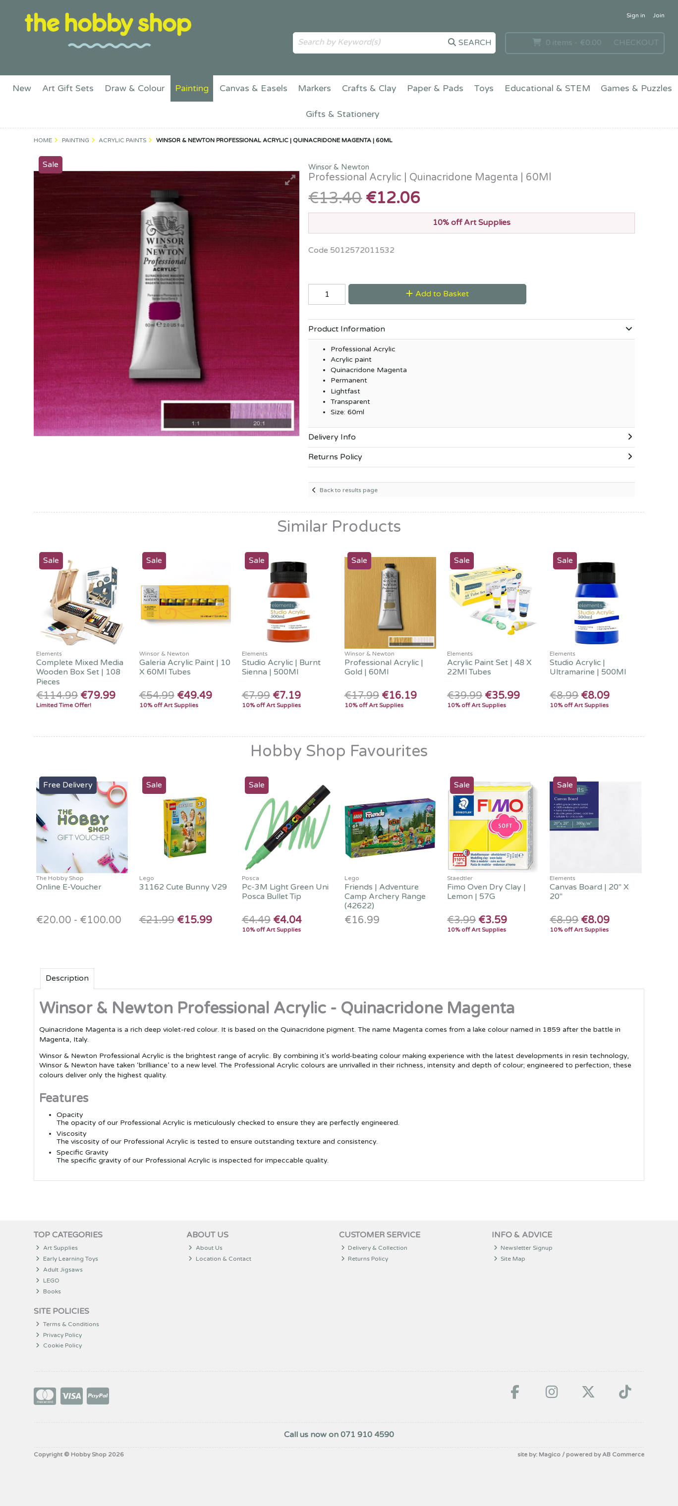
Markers (314, 88)
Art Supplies (57, 1247)
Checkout (636, 43)
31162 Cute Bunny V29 (183, 887)
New (21, 88)
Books (48, 1291)
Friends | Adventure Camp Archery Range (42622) (385, 896)
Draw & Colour (135, 88)
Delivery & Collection (374, 1247)
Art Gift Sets (68, 88)
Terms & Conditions (67, 1324)
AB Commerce (623, 1454)
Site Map (510, 1258)
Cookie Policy (59, 1345)
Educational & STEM (547, 88)
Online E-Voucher (69, 887)
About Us (205, 1247)
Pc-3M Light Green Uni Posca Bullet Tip (285, 891)
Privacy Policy (59, 1335)
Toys (484, 88)
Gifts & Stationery (342, 114)
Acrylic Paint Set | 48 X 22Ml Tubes (489, 667)
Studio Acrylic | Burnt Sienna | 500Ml (281, 667)
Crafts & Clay (369, 88)
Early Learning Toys (67, 1258)
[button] (290, 180)
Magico (550, 1454)
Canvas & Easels (253, 88)
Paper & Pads (435, 88)
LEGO (47, 1280)
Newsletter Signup (523, 1247)
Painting (192, 88)
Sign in (635, 15)
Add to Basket (437, 294)
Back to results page (349, 490)
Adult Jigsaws (59, 1269)
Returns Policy (365, 1258)
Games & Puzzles (636, 88)
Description (67, 978)
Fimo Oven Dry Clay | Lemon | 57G (486, 891)
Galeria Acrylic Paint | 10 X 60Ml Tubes (184, 667)
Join (659, 15)
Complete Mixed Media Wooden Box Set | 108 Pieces (79, 672)
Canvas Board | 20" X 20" (589, 891)
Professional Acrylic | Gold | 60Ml (383, 667)
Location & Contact (219, 1258)
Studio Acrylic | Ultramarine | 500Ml (588, 667)
